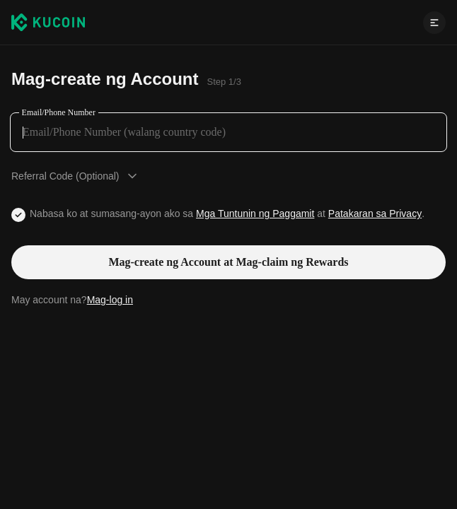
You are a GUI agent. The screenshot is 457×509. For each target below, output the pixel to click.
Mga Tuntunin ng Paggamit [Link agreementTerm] (255, 213)
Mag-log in (110, 299)
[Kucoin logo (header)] (48, 21)
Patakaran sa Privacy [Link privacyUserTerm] (375, 213)
